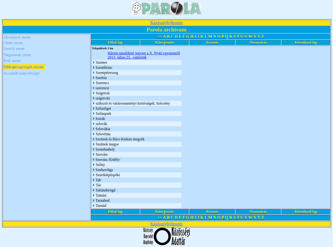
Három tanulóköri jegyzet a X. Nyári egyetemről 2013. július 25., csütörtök (144, 55)
